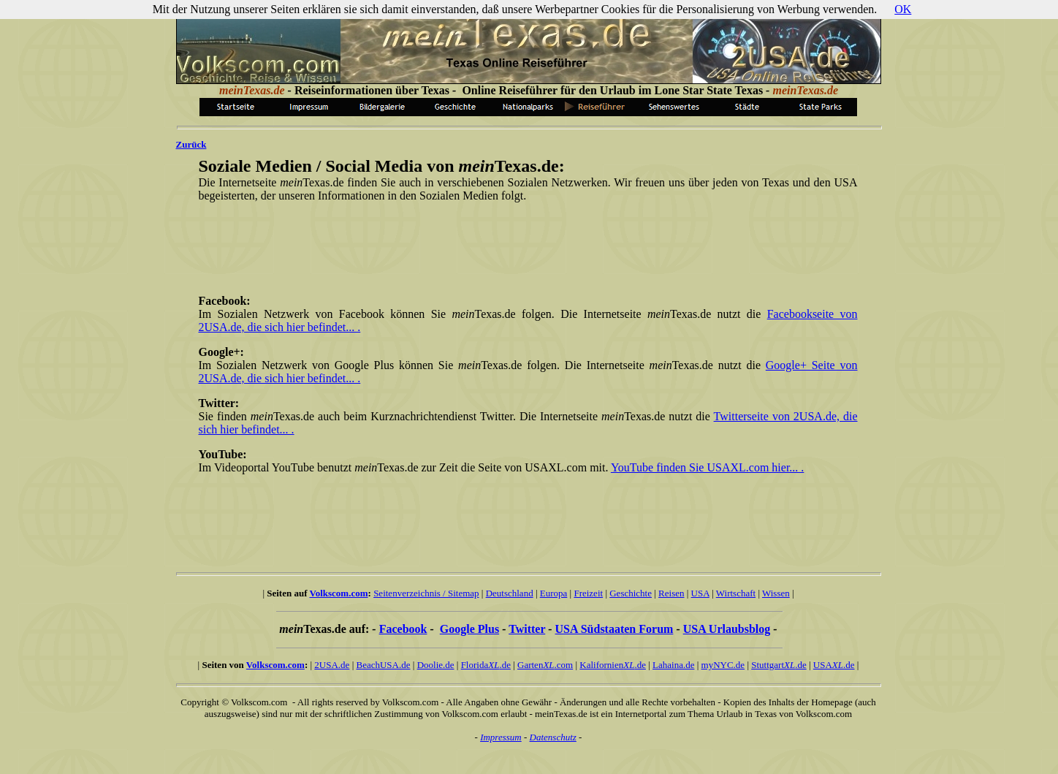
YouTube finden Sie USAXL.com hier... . (707, 467)
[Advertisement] (525, 247)
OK (902, 9)
